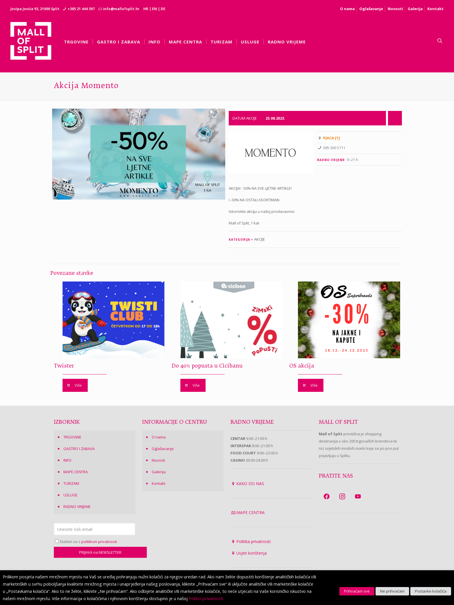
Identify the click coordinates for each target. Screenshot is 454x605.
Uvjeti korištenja (251, 553)
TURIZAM (71, 483)
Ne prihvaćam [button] (392, 591)
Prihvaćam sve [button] (357, 591)
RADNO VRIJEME (77, 506)
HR (145, 8)
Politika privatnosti (253, 541)
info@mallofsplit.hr (121, 8)
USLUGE (70, 495)
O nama (347, 8)
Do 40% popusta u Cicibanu (207, 366)
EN (154, 8)
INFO (67, 460)
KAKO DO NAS (250, 483)
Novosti (395, 8)
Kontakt (435, 8)
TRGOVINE (72, 437)
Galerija (415, 8)
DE (163, 8)
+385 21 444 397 (81, 8)
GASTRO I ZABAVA (79, 448)
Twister (64, 366)
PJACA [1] (331, 137)
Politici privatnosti (206, 598)
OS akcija (301, 366)
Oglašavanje (371, 8)
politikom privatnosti (99, 541)
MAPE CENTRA (75, 471)
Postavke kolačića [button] (430, 591)
